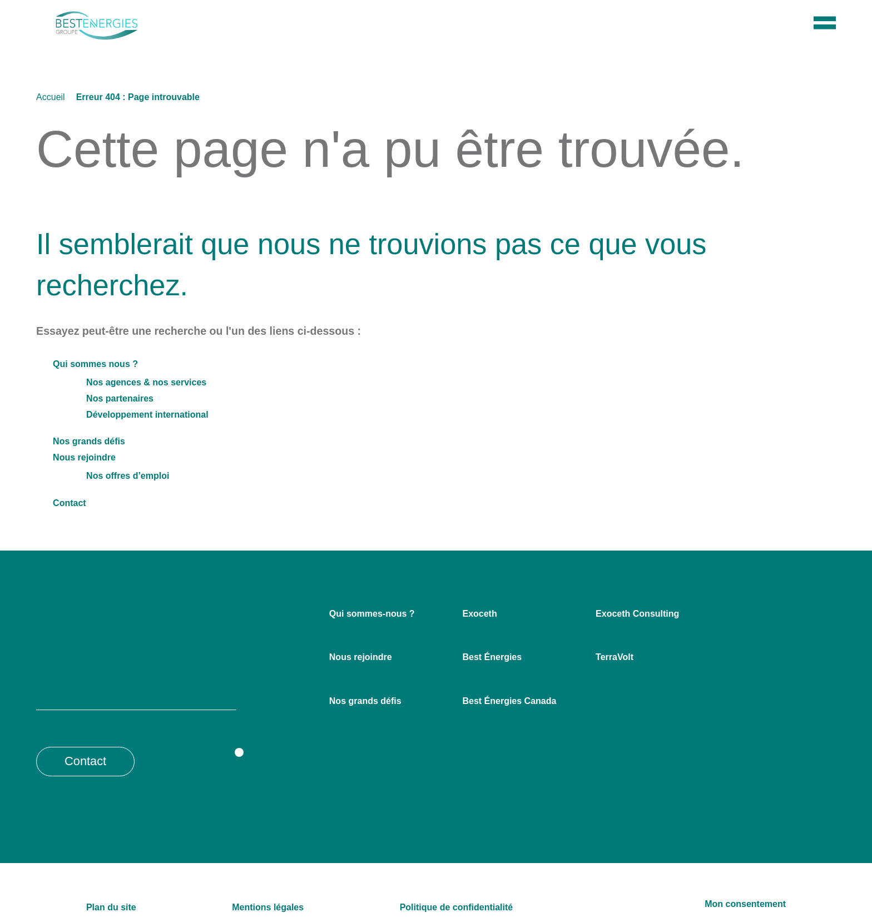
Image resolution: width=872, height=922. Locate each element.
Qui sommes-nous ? (368, 611)
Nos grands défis (87, 438)
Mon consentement (747, 901)
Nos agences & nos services (140, 379)
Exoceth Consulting (634, 611)
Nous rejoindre (83, 454)
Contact (69, 500)
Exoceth (479, 611)
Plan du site (109, 904)
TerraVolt (615, 654)
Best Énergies (489, 654)
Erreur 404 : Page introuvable (137, 94)
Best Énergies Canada (507, 698)
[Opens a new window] (225, 758)
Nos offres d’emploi (125, 473)
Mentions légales (266, 904)
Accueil (50, 94)
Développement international (146, 412)
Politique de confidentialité (454, 904)
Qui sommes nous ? (91, 361)
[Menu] (825, 40)
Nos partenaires (119, 395)
